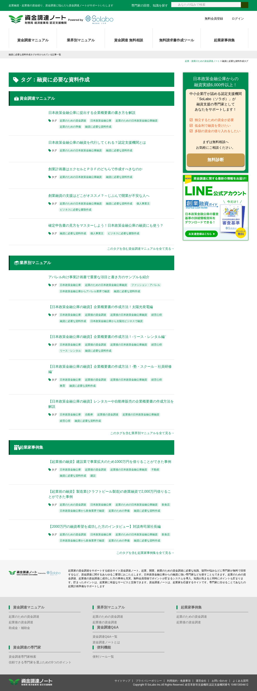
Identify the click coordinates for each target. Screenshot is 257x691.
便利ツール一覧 (103, 656)
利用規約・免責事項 (179, 680)
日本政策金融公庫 (100, 120)
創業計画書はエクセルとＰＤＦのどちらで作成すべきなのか (95, 169)
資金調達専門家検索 (22, 656)
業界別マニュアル (81, 40)
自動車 (89, 414)
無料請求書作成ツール (176, 40)
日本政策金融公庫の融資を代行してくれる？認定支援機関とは (97, 142)
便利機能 (104, 647)
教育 (62, 385)
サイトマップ (122, 680)
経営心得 (156, 314)
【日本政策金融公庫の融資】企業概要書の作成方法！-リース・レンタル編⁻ (107, 337)
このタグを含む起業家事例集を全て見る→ (145, 552)
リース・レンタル (70, 350)
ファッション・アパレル (145, 285)
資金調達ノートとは (106, 642)
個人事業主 (143, 203)
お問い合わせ (219, 680)
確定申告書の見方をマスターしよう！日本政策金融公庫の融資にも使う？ (105, 225)
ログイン (238, 18)
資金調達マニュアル (33, 40)
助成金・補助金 (19, 628)
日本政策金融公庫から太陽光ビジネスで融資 (116, 321)
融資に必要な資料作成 (98, 126)
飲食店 (166, 504)
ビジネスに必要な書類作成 (75, 209)
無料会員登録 (214, 18)
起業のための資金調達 (73, 120)
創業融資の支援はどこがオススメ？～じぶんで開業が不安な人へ (98, 195)
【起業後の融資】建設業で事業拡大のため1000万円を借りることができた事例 (109, 461)
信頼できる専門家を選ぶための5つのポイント (40, 662)
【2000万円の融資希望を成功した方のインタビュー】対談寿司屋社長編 (104, 526)
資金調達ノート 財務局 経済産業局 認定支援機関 (61, 19)
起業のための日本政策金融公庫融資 (136, 120)
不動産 (155, 469)
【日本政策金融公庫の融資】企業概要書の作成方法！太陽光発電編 (100, 307)
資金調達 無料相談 (128, 40)
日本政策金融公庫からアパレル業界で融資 (85, 291)
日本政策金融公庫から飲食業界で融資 (82, 510)
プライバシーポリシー (149, 680)
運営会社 (201, 680)
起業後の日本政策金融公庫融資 (128, 314)
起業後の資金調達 (95, 314)
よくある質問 (240, 680)
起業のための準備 (70, 126)
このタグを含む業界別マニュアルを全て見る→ (142, 433)
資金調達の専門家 (27, 647)
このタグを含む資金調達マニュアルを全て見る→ (140, 248)
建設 (93, 475)
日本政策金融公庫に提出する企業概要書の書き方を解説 (91, 113)
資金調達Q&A (108, 627)
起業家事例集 (224, 40)
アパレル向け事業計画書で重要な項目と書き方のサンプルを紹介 (98, 277)
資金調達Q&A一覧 (105, 636)
